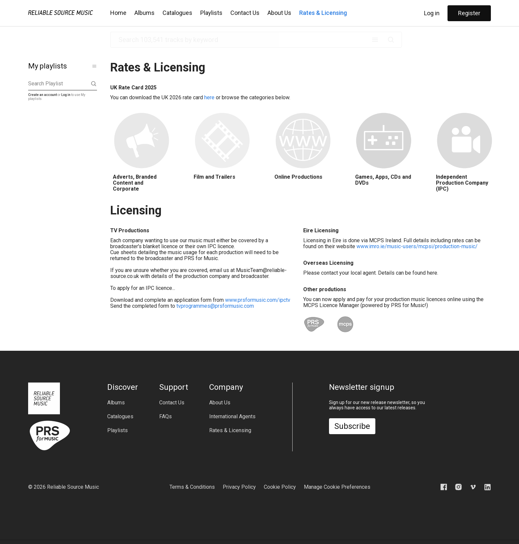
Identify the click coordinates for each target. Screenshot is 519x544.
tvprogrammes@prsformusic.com (215, 306)
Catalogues (177, 12)
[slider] (218, 530)
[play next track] (173, 530)
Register (469, 13)
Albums (144, 12)
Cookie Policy (280, 487)
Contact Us (245, 12)
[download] (403, 530)
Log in (432, 13)
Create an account (42, 95)
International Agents (232, 417)
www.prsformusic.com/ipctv (257, 300)
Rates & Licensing (323, 12)
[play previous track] (137, 530)
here (209, 97)
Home (118, 12)
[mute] (427, 530)
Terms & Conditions (192, 487)
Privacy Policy (239, 487)
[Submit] (391, 39)
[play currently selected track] (155, 530)
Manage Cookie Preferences (337, 487)
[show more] (94, 66)
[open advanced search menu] (375, 39)
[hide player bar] (485, 530)
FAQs (165, 417)
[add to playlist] (392, 530)
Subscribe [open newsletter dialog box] (352, 426)
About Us (279, 12)
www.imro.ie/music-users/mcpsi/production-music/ (417, 246)
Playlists (211, 12)
